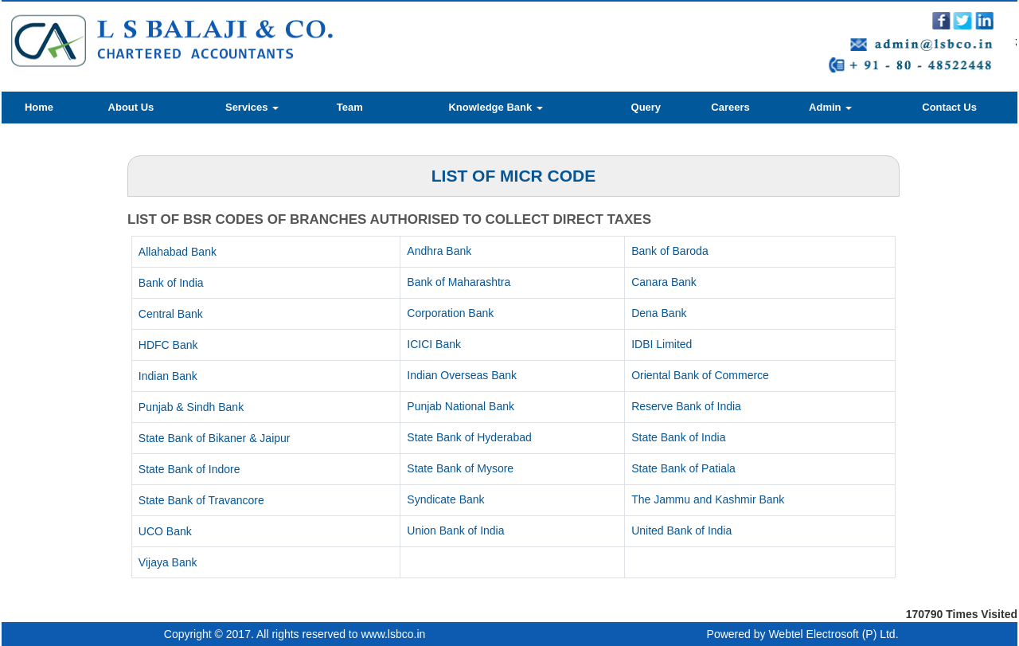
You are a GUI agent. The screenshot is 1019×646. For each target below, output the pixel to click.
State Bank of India (678, 437)
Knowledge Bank (495, 107)
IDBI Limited (661, 344)
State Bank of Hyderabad (469, 437)
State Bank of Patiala (683, 468)
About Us (131, 107)
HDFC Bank (168, 345)
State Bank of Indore (189, 469)
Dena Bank (658, 313)
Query (646, 107)
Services (252, 107)
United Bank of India (681, 530)
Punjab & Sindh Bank (191, 407)
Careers (730, 107)
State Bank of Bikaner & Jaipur (215, 438)
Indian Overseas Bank (462, 375)
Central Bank (171, 313)
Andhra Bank (439, 251)
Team (350, 107)
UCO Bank (165, 531)
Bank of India (171, 282)
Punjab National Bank (460, 406)
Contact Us (949, 107)
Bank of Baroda (670, 251)
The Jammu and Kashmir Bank (707, 499)
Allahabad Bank (178, 251)
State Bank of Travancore (201, 500)
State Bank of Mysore (460, 468)
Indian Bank (168, 376)
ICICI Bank (434, 344)
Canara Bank (664, 282)
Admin (830, 107)
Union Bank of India (455, 530)
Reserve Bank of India (686, 406)
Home (39, 107)
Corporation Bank (450, 313)
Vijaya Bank (168, 562)
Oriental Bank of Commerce (700, 375)
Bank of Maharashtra (458, 282)
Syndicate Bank (445, 499)
